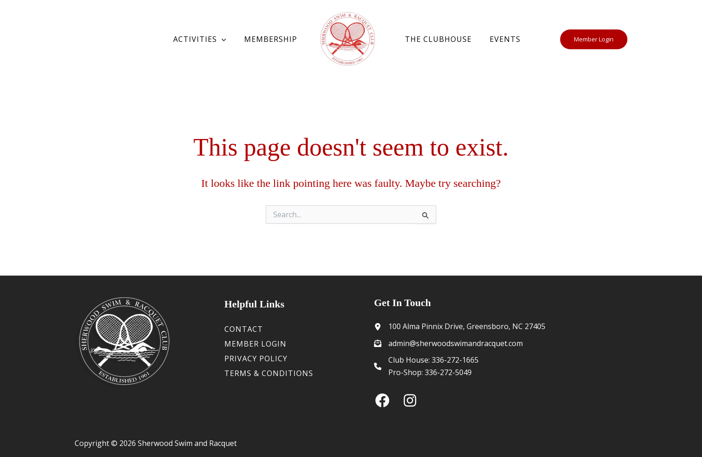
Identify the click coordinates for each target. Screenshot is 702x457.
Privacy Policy (255, 358)
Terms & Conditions (268, 373)
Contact (243, 329)
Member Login (255, 344)
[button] (226, 39)
